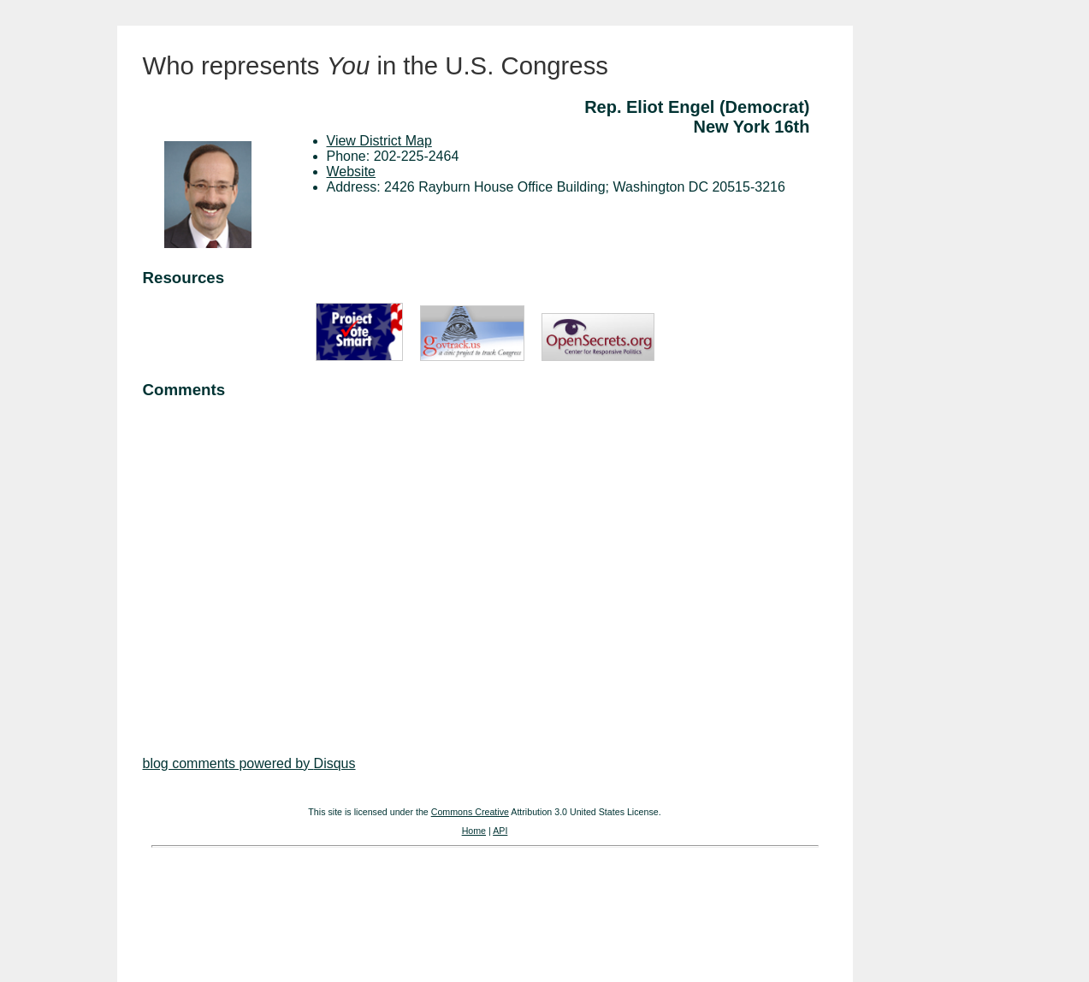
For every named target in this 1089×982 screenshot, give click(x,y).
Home (474, 830)
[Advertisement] (485, 561)
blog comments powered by (249, 763)
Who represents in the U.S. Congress (376, 65)
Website (351, 171)
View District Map (379, 140)
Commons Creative (470, 812)
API (500, 830)
